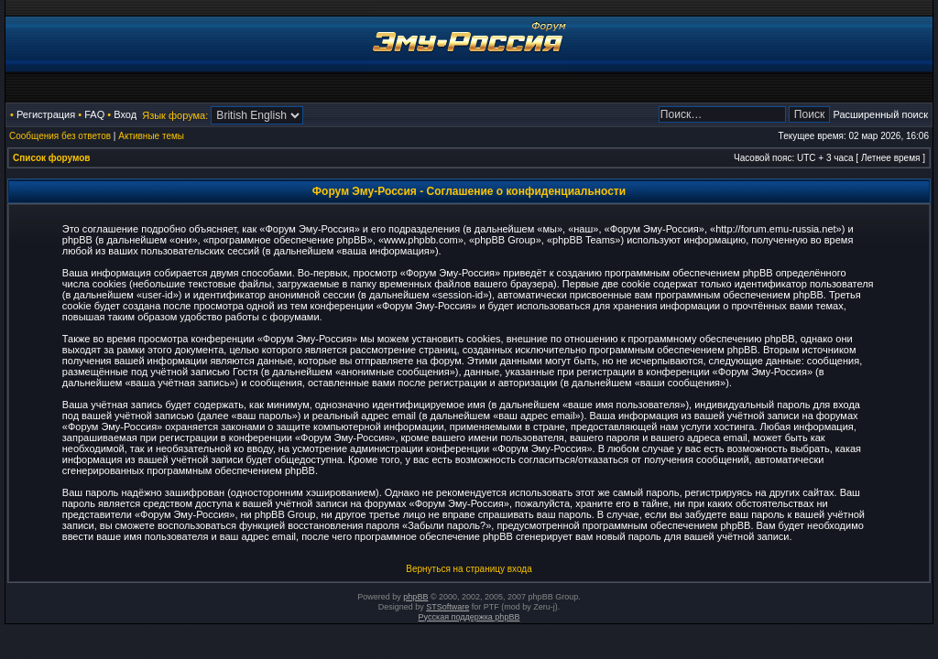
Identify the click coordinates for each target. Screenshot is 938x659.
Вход (125, 114)
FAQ (94, 114)
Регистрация (45, 114)
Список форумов (52, 158)
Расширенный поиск (880, 114)
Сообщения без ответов (60, 136)
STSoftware (447, 606)
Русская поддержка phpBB (469, 616)
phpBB (415, 596)
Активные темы (151, 136)
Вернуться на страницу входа (468, 569)
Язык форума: (175, 115)
